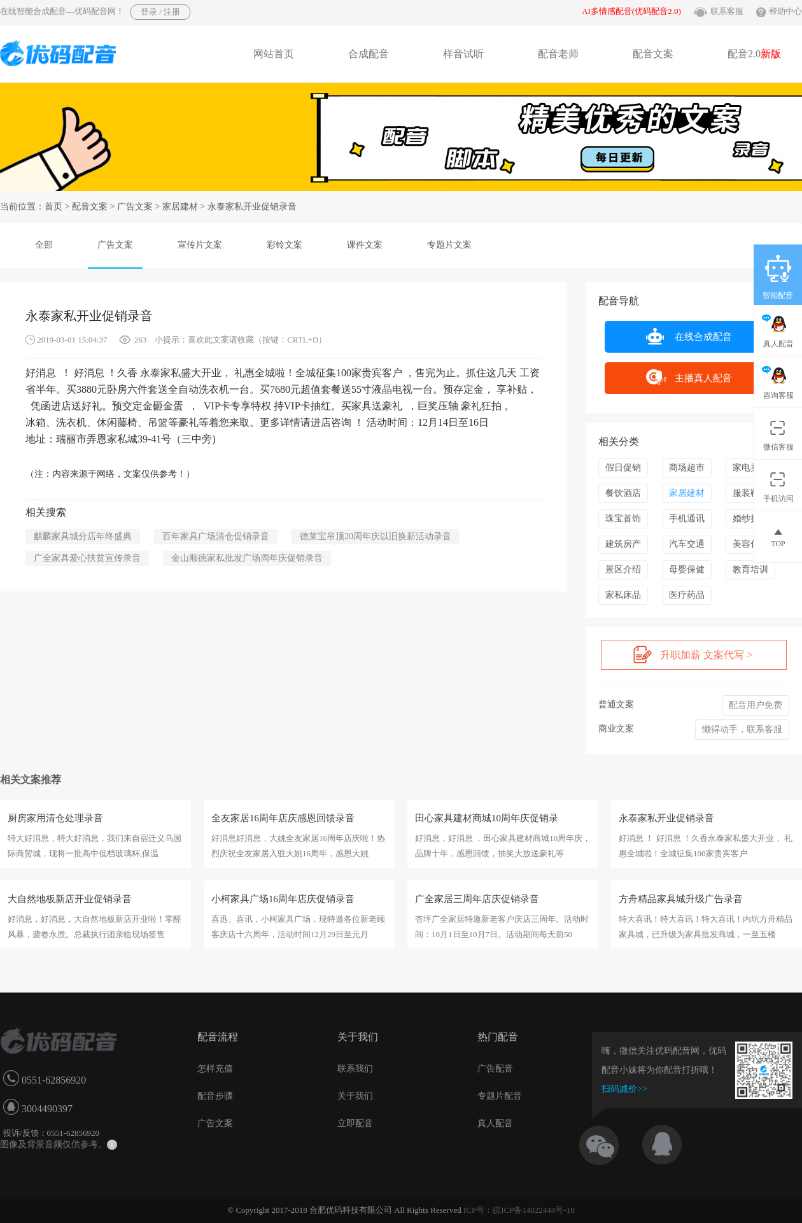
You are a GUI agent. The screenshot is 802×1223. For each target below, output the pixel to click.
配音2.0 (754, 53)
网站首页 (273, 53)
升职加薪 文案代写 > (693, 654)
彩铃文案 (284, 245)
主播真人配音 (689, 377)
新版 (771, 53)
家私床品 (623, 595)
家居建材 (180, 206)
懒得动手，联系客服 (742, 729)
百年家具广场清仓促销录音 (215, 536)
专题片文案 (449, 245)
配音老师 (558, 53)
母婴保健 (687, 569)
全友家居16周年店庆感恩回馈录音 (283, 818)
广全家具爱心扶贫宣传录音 (87, 558)
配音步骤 (215, 1096)
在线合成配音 (689, 336)
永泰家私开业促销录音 (666, 818)
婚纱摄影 (750, 518)
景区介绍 (623, 569)
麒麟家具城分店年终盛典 (83, 536)
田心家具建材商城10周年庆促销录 (486, 818)
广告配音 (495, 1068)
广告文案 (135, 206)
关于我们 (355, 1096)
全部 (44, 245)
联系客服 (726, 11)
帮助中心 (785, 11)
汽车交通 (687, 544)
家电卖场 (750, 467)
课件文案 (365, 245)
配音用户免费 (755, 705)
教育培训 (750, 569)
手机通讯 (687, 518)
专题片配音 (499, 1096)
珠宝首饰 (623, 518)
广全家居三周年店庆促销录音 (477, 899)
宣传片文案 (200, 245)
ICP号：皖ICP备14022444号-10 (519, 1210)
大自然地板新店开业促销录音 (70, 899)
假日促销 (623, 467)
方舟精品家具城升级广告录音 (681, 899)
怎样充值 (215, 1068)
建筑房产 (623, 544)
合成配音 (368, 53)
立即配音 (355, 1123)
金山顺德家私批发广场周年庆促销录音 (247, 558)
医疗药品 (687, 595)
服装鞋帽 (750, 493)
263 (140, 339)
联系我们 (355, 1068)
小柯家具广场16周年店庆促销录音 (283, 899)
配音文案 (653, 53)
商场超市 (687, 467)
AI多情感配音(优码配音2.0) (631, 11)
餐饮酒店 (623, 493)
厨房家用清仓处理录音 (55, 818)
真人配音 (495, 1123)
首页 (53, 206)
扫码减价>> (624, 1089)
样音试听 (463, 53)
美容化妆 (750, 544)
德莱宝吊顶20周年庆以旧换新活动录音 (375, 536)
